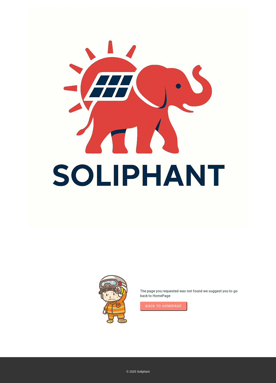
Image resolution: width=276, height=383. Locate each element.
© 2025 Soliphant (138, 371)
